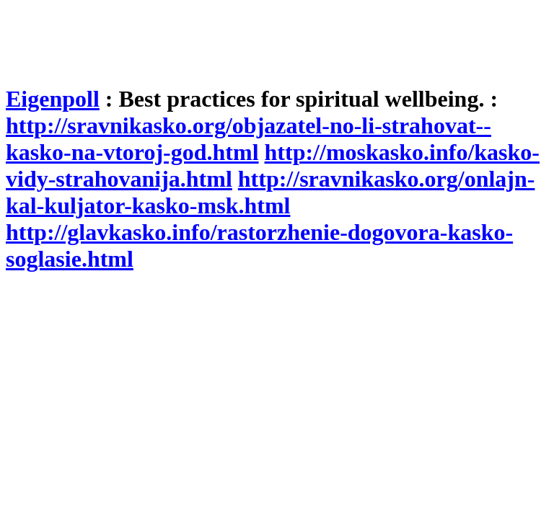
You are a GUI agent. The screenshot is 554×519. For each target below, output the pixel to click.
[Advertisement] (268, 38)
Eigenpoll (53, 99)
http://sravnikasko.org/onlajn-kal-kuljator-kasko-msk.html (270, 192)
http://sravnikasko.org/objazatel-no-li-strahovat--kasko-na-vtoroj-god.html (248, 138)
